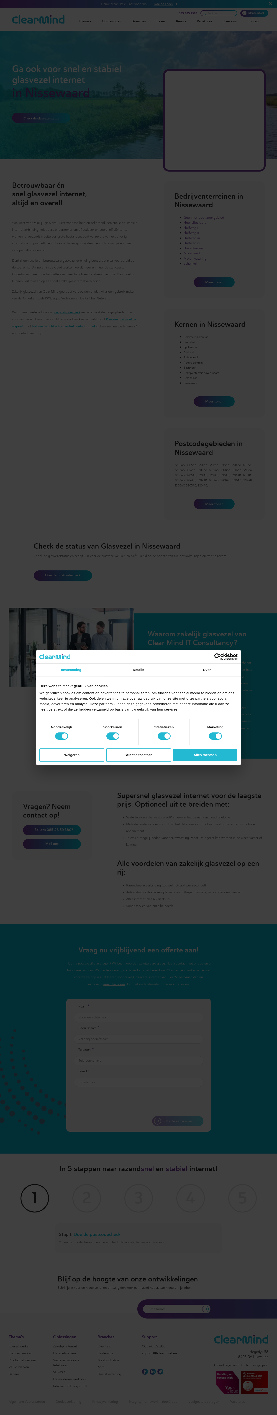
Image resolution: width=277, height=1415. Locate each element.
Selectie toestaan (139, 755)
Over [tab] (207, 670)
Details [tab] (138, 670)
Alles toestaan (205, 755)
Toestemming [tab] (70, 670)
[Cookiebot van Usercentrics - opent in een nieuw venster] (218, 656)
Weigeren (72, 755)
